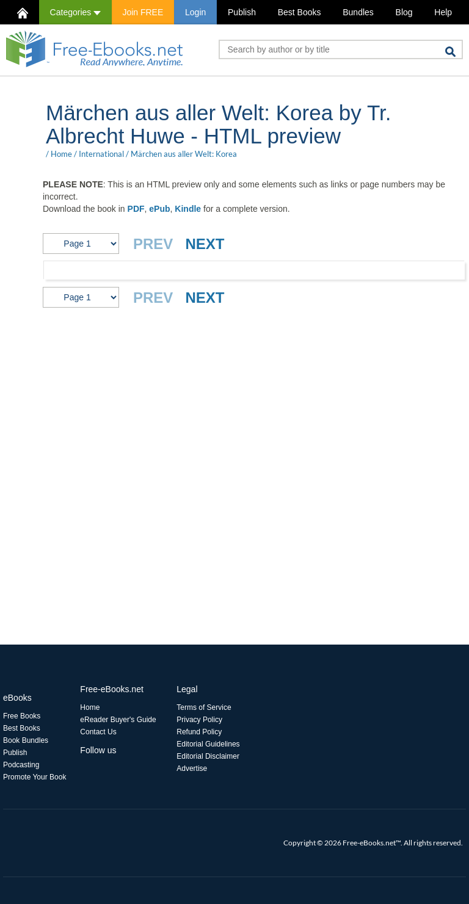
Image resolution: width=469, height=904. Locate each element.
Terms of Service (203, 707)
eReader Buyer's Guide (118, 719)
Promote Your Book (34, 777)
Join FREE (142, 12)
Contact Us (98, 732)
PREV (153, 244)
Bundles (358, 12)
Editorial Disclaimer (207, 756)
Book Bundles (25, 740)
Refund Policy (199, 732)
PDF (136, 209)
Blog (404, 12)
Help (443, 12)
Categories (75, 12)
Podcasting (21, 765)
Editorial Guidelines (207, 744)
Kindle (188, 209)
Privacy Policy (199, 719)
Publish (242, 12)
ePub (159, 209)
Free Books (21, 716)
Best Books (299, 12)
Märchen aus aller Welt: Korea (184, 154)
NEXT (204, 244)
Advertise (191, 768)
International (101, 154)
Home (61, 154)
